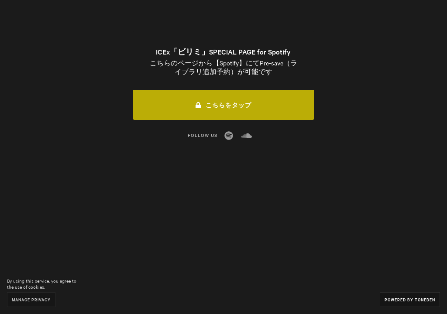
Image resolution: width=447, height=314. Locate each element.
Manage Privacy (31, 299)
